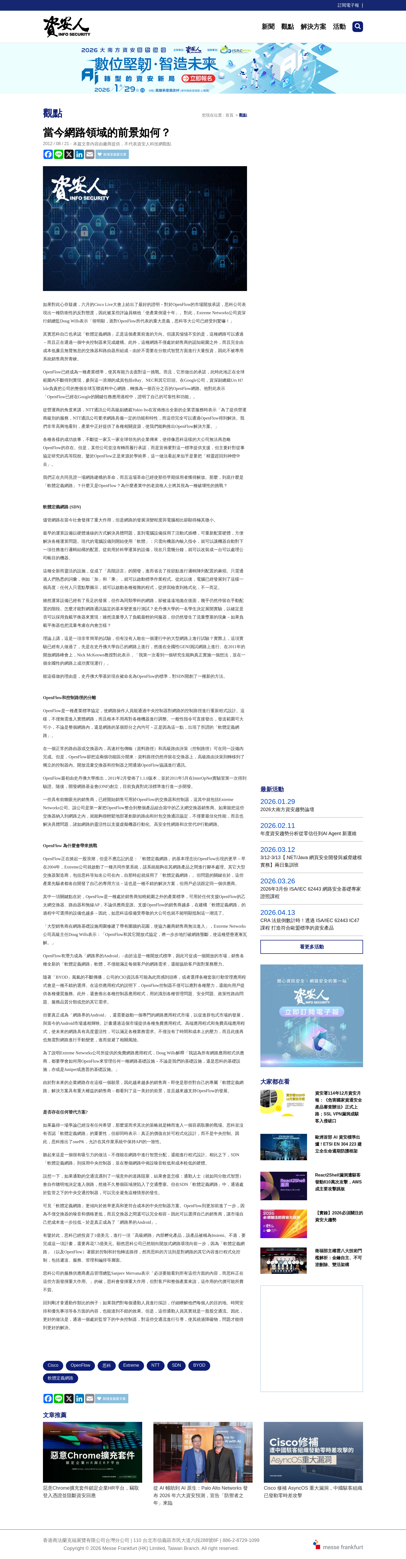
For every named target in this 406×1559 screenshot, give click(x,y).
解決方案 (313, 26)
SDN (176, 1365)
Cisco (53, 1365)
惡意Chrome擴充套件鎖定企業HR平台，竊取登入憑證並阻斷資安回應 (91, 1491)
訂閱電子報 (348, 5)
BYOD (199, 1365)
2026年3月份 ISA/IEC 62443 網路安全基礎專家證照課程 (310, 892)
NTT (156, 1365)
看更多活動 (312, 947)
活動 (339, 26)
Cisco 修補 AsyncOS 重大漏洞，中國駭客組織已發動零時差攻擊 (313, 1491)
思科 (106, 1365)
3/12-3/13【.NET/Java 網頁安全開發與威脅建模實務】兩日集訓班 (311, 861)
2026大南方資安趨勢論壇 (287, 809)
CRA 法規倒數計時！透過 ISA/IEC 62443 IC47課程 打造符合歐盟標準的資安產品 (309, 924)
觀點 (287, 26)
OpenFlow (80, 1365)
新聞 (268, 26)
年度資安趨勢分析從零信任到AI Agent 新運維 (308, 833)
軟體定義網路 (60, 1378)
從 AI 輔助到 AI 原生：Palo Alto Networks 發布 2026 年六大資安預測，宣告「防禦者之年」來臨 (200, 1495)
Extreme (131, 1365)
